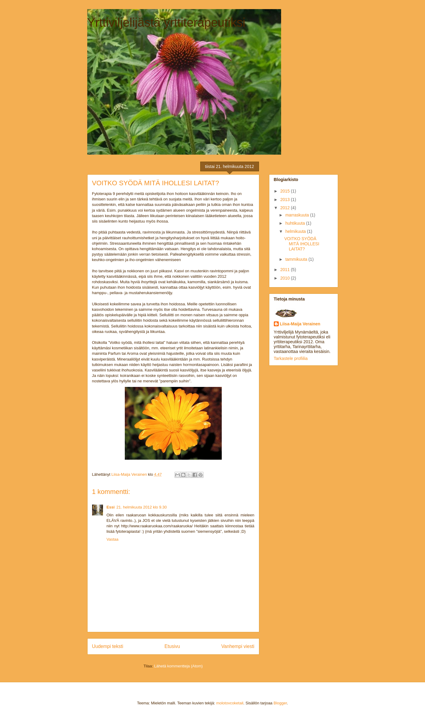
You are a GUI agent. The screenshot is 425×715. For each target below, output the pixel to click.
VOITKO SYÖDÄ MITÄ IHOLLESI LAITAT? (301, 243)
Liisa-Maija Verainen (300, 323)
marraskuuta (297, 215)
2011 (285, 269)
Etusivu (172, 646)
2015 (285, 191)
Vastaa (113, 539)
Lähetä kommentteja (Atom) (178, 666)
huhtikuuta (295, 223)
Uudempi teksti (107, 646)
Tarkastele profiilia (291, 358)
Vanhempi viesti (237, 646)
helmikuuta (296, 231)
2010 (285, 278)
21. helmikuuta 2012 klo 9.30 (141, 507)
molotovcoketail (230, 703)
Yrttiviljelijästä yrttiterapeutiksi (166, 22)
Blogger (280, 703)
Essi (111, 507)
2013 (285, 199)
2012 (285, 207)
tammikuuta (296, 259)
